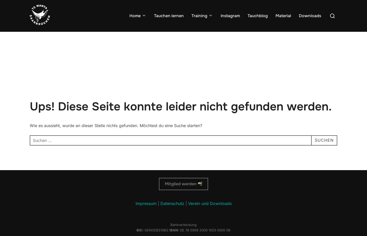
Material (283, 15)
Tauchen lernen (169, 15)
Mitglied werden (183, 184)
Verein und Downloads (210, 203)
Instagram (230, 15)
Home (137, 15)
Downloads (310, 15)
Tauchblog (258, 15)
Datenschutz (172, 203)
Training (202, 15)
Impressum (146, 203)
